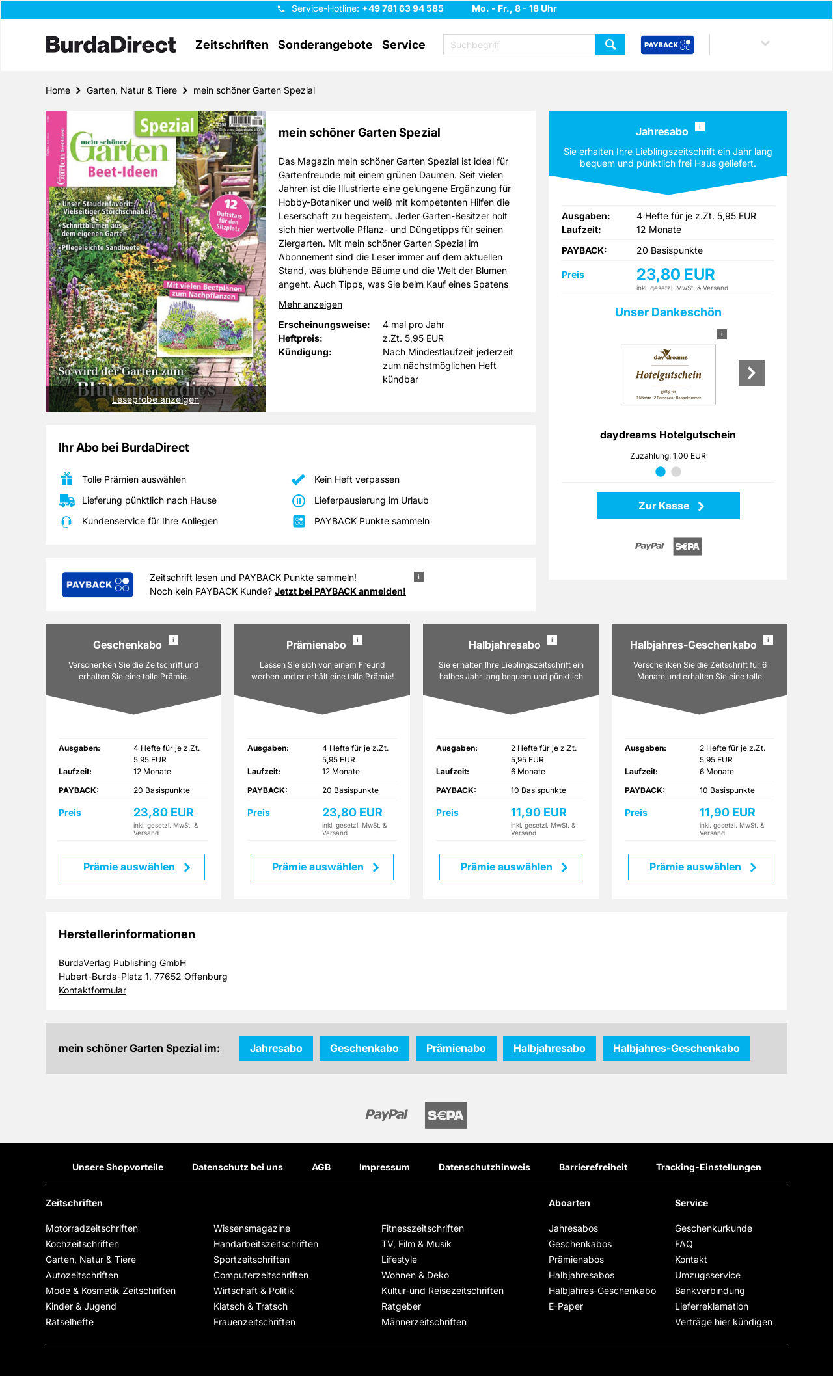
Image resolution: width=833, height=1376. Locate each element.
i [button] (700, 126)
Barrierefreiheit (593, 1166)
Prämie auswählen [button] (130, 866)
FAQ (684, 1243)
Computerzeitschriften (260, 1274)
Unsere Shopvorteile (117, 1166)
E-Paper (566, 1306)
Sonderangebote (325, 45)
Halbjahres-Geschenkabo (676, 1048)
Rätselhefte (70, 1321)
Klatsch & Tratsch (250, 1306)
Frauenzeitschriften (254, 1321)
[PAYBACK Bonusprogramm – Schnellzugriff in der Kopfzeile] (667, 45)
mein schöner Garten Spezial (254, 90)
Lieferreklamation (711, 1306)
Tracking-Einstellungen (708, 1166)
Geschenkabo (364, 1048)
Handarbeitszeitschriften (265, 1243)
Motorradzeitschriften (92, 1228)
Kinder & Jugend (81, 1306)
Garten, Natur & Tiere (132, 90)
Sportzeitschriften (251, 1259)
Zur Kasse (665, 505)
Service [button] (404, 45)
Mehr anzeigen (310, 304)
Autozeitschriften (82, 1274)
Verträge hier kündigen (723, 1321)
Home (58, 90)
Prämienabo (456, 1048)
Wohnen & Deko (415, 1274)
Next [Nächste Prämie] (752, 373)
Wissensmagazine (251, 1228)
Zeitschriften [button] (232, 45)
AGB (321, 1166)
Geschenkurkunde (713, 1228)
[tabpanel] (668, 397)
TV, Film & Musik (416, 1243)
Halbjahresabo (549, 1048)
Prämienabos (576, 1259)
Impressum (384, 1166)
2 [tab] (676, 472)
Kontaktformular (92, 989)
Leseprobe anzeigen (155, 399)
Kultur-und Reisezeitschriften (442, 1290)
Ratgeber (401, 1306)
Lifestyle (399, 1259)
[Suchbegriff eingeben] (534, 44)
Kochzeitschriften (82, 1243)
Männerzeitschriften (424, 1321)
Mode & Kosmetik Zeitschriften (111, 1290)
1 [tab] (660, 472)
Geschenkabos (580, 1243)
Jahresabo (276, 1048)
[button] (752, 45)
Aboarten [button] (569, 1202)
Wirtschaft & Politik (253, 1290)
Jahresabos (573, 1228)
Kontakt (691, 1259)
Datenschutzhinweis (484, 1166)
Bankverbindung (710, 1290)
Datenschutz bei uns (237, 1166)
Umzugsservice (708, 1274)
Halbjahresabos (581, 1274)
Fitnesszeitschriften (422, 1228)
